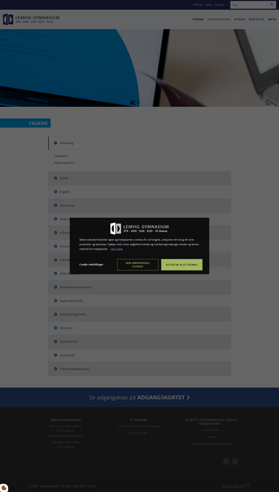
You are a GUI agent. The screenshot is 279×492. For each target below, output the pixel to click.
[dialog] (139, 246)
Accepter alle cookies (182, 265)
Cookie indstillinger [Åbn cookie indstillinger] (91, 264)
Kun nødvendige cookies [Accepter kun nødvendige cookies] (138, 264)
